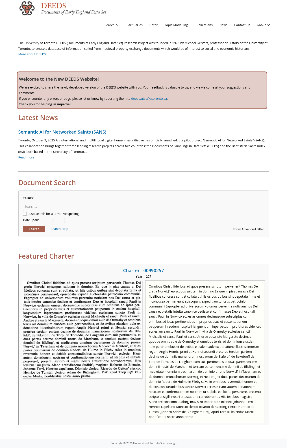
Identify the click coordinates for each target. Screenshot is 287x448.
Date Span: (31, 220)
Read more (26, 157)
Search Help (59, 229)
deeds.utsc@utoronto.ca (149, 98)
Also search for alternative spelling (53, 214)
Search (34, 229)
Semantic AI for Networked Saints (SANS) (62, 132)
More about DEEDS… (33, 54)
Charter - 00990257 (143, 270)
